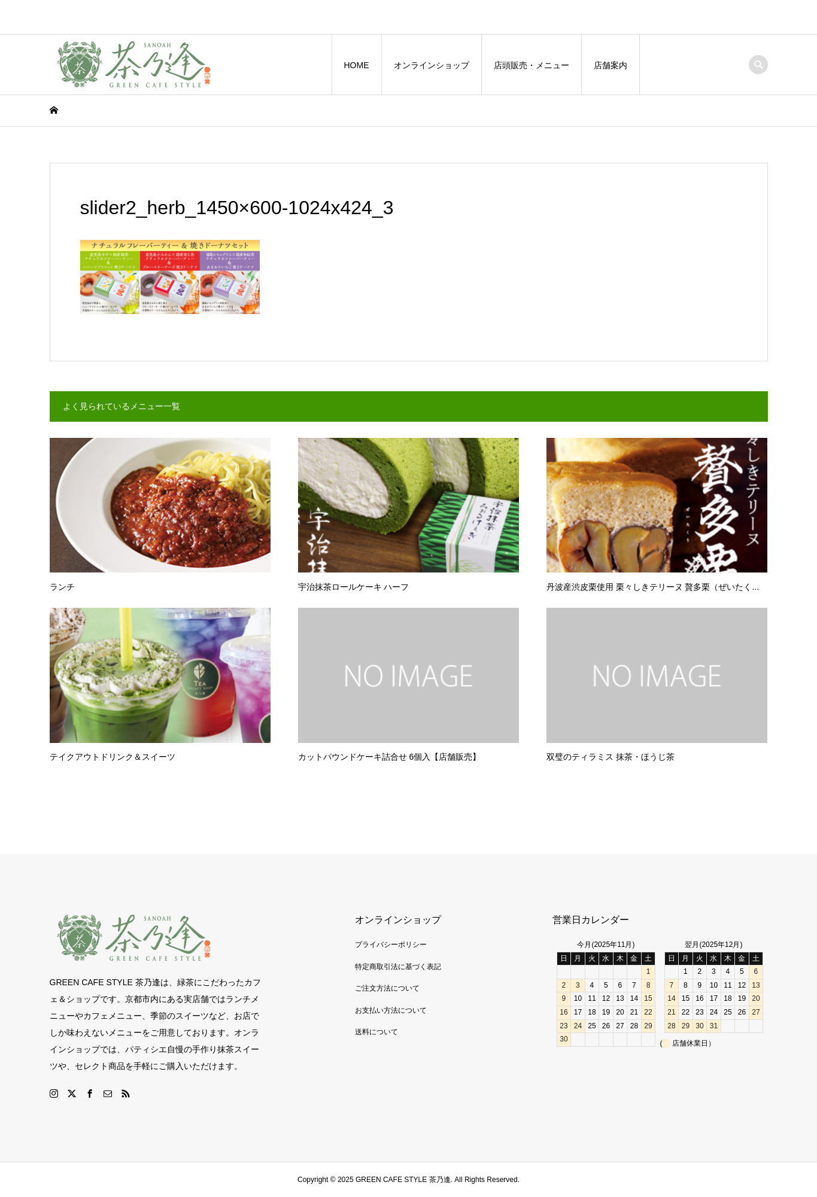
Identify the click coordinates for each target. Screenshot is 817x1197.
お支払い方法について (391, 1010)
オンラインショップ (431, 65)
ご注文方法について (387, 988)
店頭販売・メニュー (531, 65)
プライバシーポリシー (391, 944)
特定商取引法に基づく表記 (398, 967)
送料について (376, 1032)
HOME (356, 65)
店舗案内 (610, 65)
